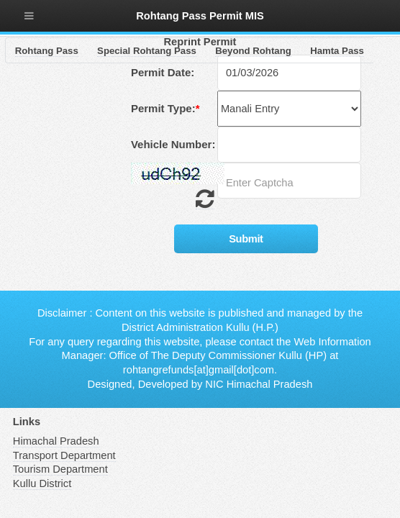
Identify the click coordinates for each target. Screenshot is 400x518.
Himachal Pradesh (56, 441)
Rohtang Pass (46, 50)
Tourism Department (60, 469)
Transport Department (64, 455)
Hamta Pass (337, 50)
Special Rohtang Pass (146, 50)
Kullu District (42, 483)
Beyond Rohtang (253, 50)
